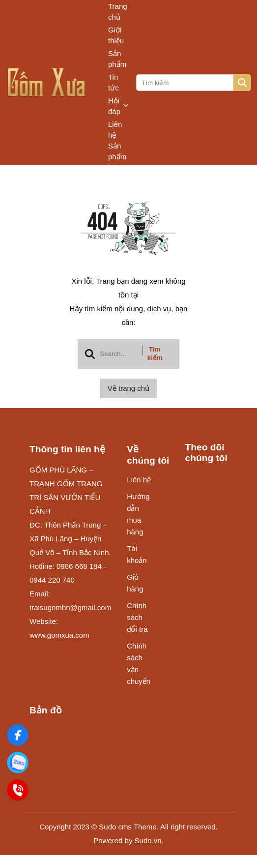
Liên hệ (115, 129)
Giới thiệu (116, 35)
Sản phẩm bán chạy (117, 162)
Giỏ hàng (135, 583)
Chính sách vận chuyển (138, 663)
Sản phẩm (117, 58)
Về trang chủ (128, 388)
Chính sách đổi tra (137, 617)
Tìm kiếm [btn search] (155, 353)
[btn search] (242, 82)
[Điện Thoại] (18, 790)
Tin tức (113, 82)
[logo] (46, 82)
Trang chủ (117, 11)
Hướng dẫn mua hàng (138, 514)
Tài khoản (137, 554)
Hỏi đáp (118, 106)
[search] (193, 82)
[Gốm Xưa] (18, 735)
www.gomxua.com (59, 635)
